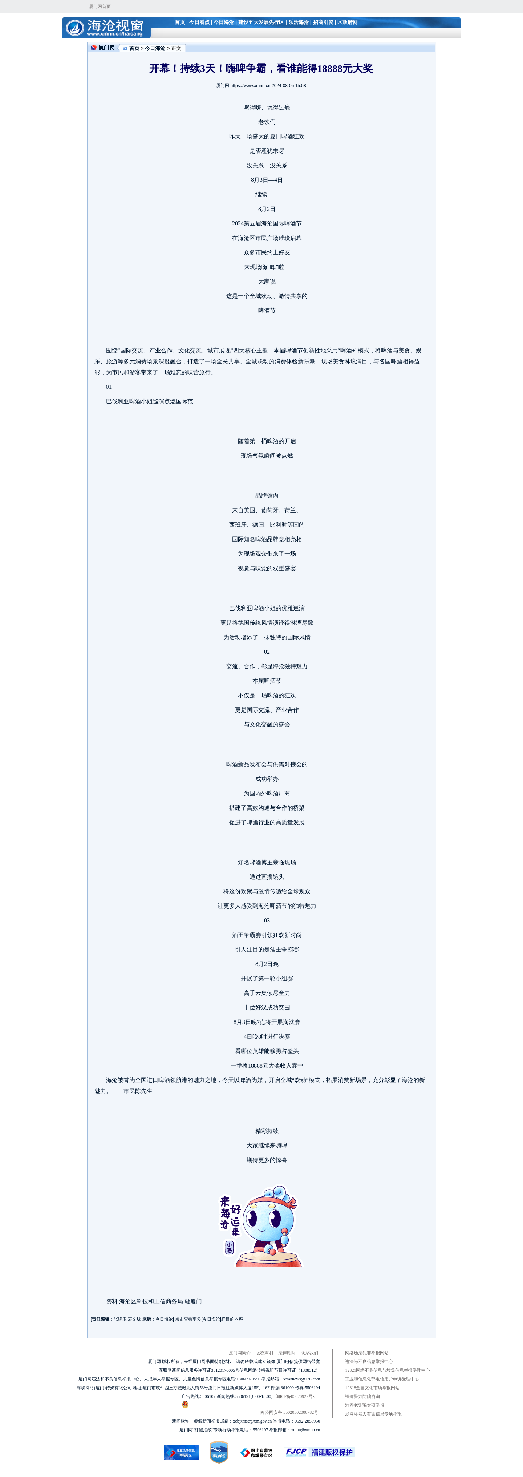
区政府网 (347, 22)
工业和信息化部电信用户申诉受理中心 (382, 1379)
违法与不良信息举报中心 (369, 1361)
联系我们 (309, 1352)
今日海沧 (224, 22)
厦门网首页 (100, 6)
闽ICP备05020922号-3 (296, 1396)
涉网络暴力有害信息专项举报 (373, 1413)
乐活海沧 (298, 22)
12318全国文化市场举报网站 (372, 1387)
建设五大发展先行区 (261, 22)
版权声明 (264, 1352)
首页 (180, 22)
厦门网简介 (240, 1352)
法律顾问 (287, 1352)
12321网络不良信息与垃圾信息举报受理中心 (387, 1370)
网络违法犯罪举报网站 (367, 1352)
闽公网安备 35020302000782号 (250, 1408)
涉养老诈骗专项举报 (364, 1405)
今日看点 (199, 22)
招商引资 (323, 22)
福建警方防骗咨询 (362, 1396)
